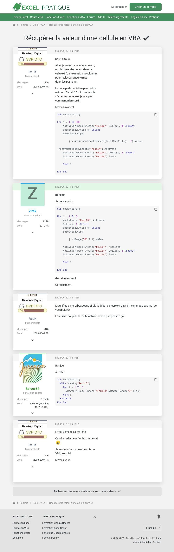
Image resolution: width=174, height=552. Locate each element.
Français (151, 527)
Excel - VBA (39, 24)
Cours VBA (36, 17)
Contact (157, 542)
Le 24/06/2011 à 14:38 (67, 297)
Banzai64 (32, 389)
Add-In (102, 17)
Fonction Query (50, 537)
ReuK (32, 72)
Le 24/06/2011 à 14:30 (67, 186)
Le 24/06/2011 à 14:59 (67, 424)
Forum (91, 17)
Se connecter (119, 6)
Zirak (32, 211)
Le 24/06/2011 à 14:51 (67, 357)
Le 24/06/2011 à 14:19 (67, 51)
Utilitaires (18, 537)
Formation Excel (21, 522)
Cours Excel (21, 17)
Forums (24, 24)
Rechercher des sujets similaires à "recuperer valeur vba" (87, 491)
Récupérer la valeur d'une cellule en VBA (71, 24)
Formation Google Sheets (56, 522)
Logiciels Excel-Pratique (145, 17)
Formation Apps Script (54, 528)
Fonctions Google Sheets (56, 532)
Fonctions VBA (76, 17)
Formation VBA (21, 528)
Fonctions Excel (55, 17)
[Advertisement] (130, 81)
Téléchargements (118, 17)
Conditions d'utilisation (138, 538)
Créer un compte (145, 7)
